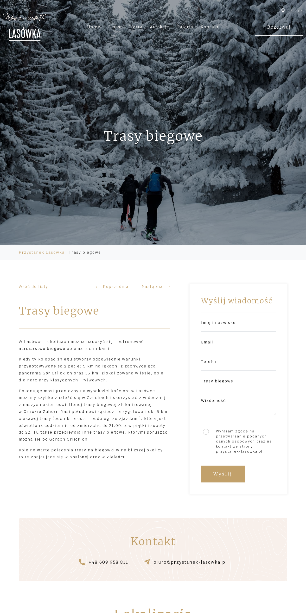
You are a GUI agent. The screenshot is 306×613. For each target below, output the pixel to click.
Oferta (135, 27)
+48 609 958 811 (108, 562)
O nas (114, 27)
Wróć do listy (33, 286)
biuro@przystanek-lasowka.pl (190, 562)
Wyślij (222, 474)
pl (292, 11)
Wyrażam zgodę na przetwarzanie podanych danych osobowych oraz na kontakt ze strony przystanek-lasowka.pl (244, 441)
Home (94, 27)
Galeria (185, 27)
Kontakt (210, 27)
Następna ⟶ (156, 286)
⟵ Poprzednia (112, 286)
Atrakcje (159, 27)
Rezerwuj (279, 27)
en (300, 11)
